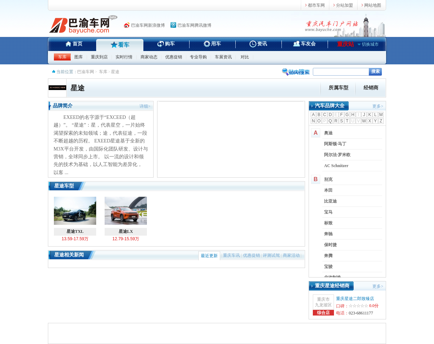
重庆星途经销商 (332, 285)
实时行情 (124, 57)
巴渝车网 (85, 71)
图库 (78, 57)
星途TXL (75, 214)
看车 (123, 45)
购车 (170, 43)
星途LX (126, 214)
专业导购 (198, 57)
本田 (328, 190)
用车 (216, 43)
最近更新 (209, 255)
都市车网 (316, 5)
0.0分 (374, 305)
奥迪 (328, 132)
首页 (77, 43)
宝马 (328, 212)
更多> (377, 106)
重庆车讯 (231, 255)
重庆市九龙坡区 (323, 302)
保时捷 (330, 244)
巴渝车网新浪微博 (148, 25)
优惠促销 (173, 57)
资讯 (262, 43)
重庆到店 (99, 57)
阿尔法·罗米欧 (337, 154)
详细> (145, 106)
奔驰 (328, 233)
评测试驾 (271, 255)
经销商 (371, 87)
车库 (62, 57)
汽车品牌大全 (330, 105)
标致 (328, 223)
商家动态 (149, 57)
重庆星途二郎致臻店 (355, 298)
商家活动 (291, 255)
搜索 (375, 71)
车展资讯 (223, 57)
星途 (77, 88)
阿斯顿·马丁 (335, 143)
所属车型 (338, 87)
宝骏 (328, 266)
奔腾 (328, 255)
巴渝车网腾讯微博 (194, 25)
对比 (245, 57)
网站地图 (372, 5)
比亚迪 (330, 201)
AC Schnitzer (336, 165)
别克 (328, 179)
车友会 (308, 43)
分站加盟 (344, 5)
